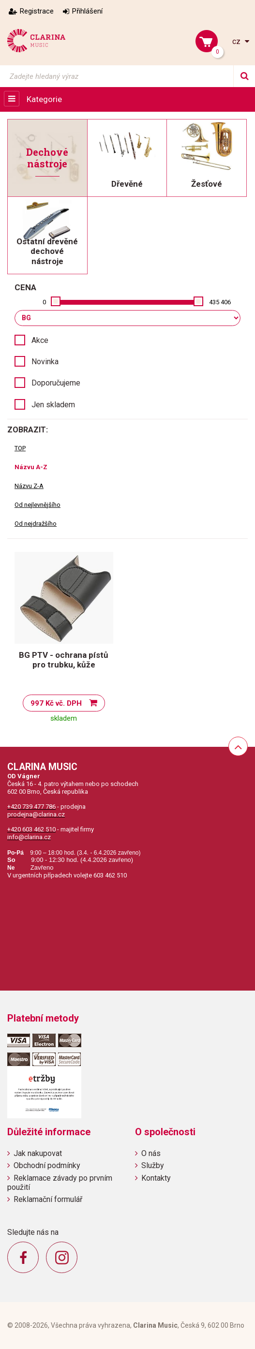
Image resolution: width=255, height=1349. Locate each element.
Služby (152, 1165)
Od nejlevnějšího (37, 504)
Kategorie (44, 99)
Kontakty (156, 1178)
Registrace (37, 11)
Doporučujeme (55, 382)
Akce (39, 340)
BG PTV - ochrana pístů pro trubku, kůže (63, 659)
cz (237, 41)
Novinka (45, 361)
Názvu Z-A (29, 485)
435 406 (220, 302)
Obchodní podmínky (47, 1165)
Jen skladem (53, 404)
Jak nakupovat (38, 1153)
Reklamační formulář (48, 1199)
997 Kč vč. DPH (56, 703)
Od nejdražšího (36, 523)
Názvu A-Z (31, 467)
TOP (20, 448)
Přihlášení (87, 11)
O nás (151, 1153)
